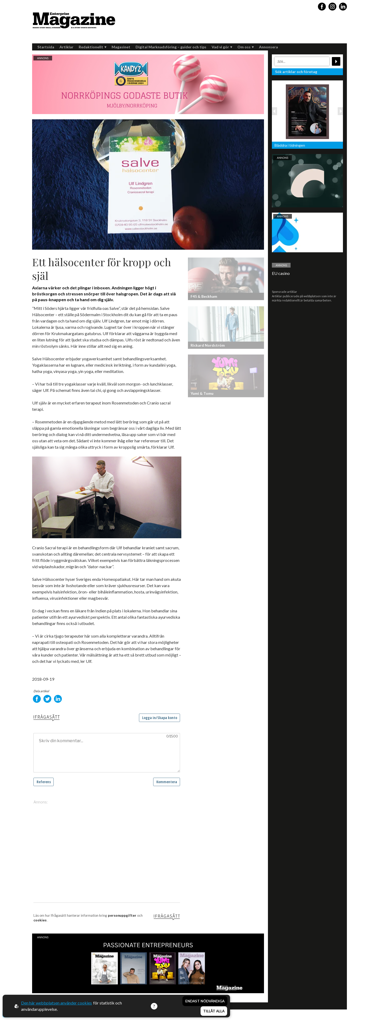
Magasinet (121, 47)
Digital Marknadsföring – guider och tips (171, 47)
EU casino (281, 273)
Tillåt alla (214, 1011)
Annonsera (268, 47)
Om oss (245, 47)
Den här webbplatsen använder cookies (56, 1002)
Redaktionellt (92, 47)
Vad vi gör (222, 47)
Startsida (45, 47)
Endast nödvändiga (205, 1001)
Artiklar (66, 47)
